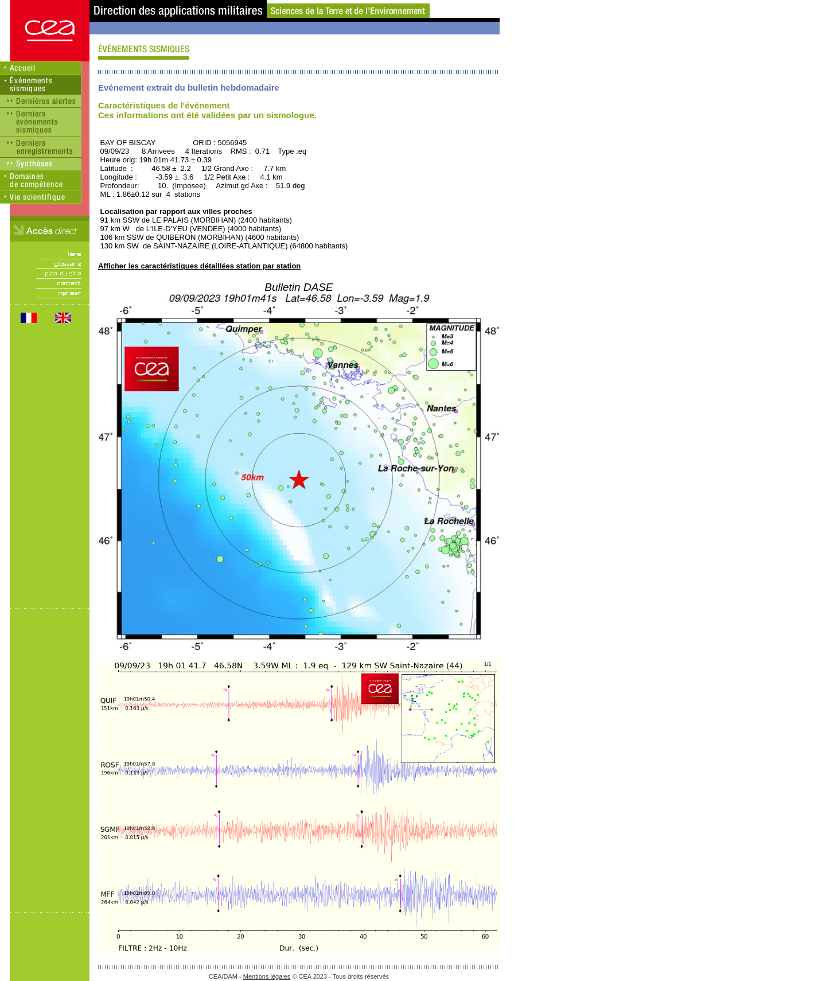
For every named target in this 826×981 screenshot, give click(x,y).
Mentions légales (267, 976)
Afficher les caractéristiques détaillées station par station (199, 266)
